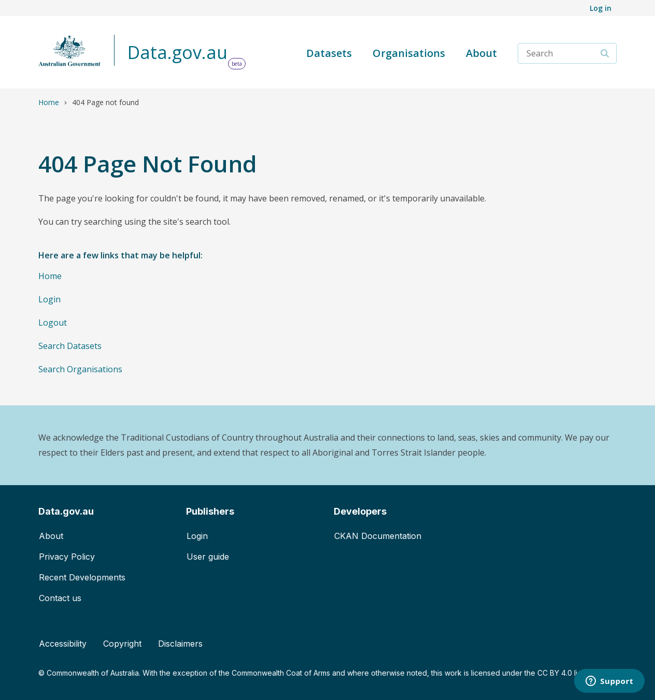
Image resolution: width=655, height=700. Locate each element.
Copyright (122, 643)
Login (49, 299)
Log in (600, 8)
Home (48, 102)
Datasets (329, 53)
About (481, 53)
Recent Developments (82, 577)
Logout (52, 322)
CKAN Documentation (377, 536)
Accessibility (63, 643)
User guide (208, 556)
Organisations (409, 53)
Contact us (60, 598)
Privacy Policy (67, 556)
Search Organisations (80, 369)
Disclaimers (180, 643)
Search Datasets (70, 346)
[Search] (605, 53)
